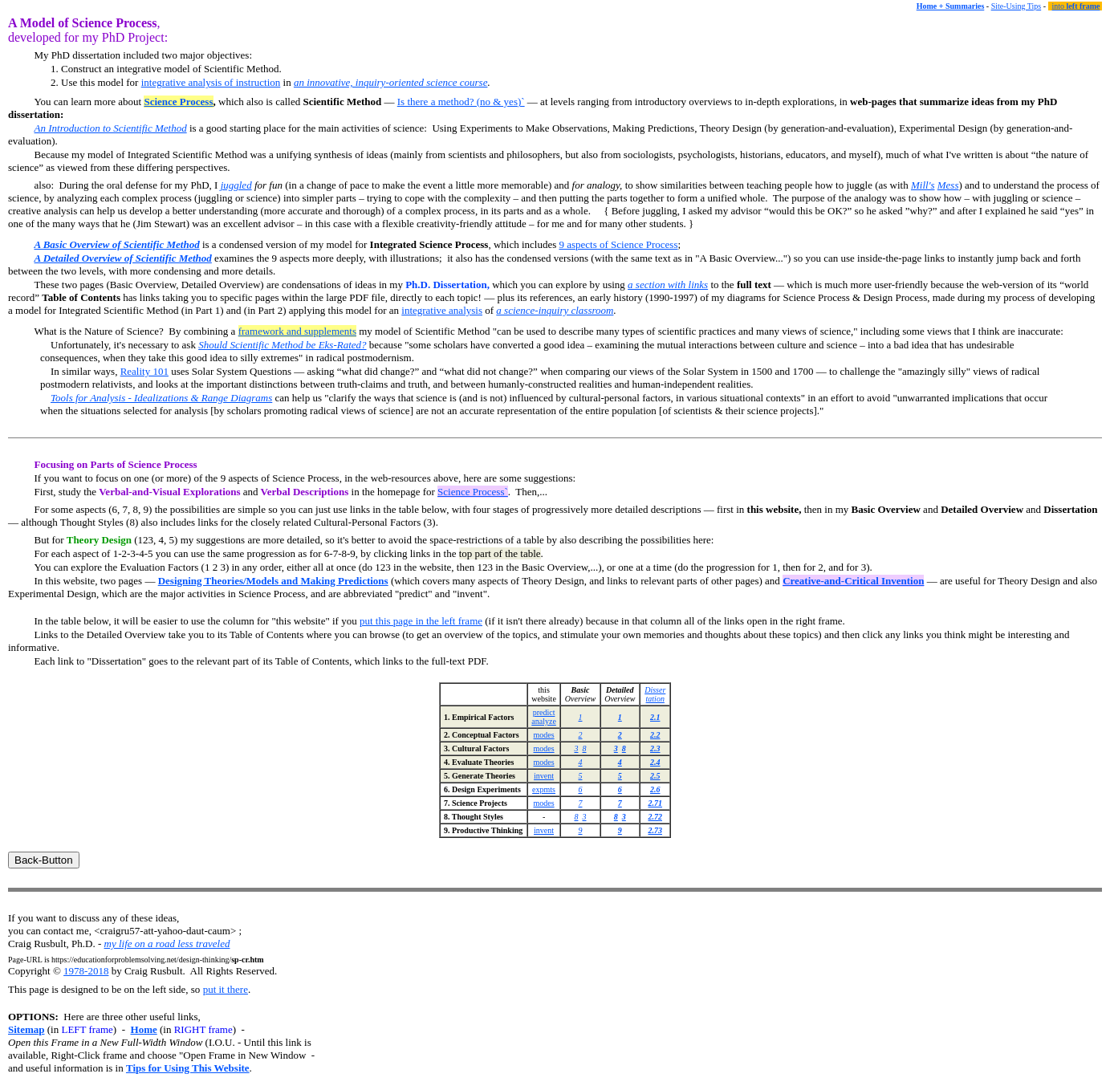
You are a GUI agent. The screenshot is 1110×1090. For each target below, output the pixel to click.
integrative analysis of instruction (211, 82)
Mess (948, 185)
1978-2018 (85, 971)
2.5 (655, 775)
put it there (225, 989)
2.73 (655, 830)
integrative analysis (441, 310)
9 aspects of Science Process (618, 244)
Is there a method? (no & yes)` (461, 102)
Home (144, 1029)
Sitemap (26, 1029)
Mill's (923, 185)
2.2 (655, 734)
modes (544, 734)
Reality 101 (144, 371)
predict (544, 712)
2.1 (655, 717)
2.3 (655, 748)
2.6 (655, 789)
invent (544, 775)
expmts (543, 789)
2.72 (655, 816)
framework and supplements (297, 331)
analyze (543, 721)
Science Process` (472, 492)
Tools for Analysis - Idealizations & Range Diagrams (161, 398)
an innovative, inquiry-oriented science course (391, 82)
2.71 (655, 803)
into (1076, 6)
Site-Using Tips (1016, 6)
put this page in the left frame (421, 621)
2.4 (655, 762)
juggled (236, 185)
